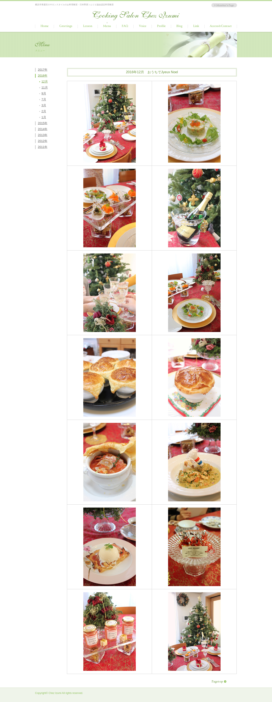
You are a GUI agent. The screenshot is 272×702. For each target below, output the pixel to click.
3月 (43, 105)
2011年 (42, 147)
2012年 (42, 141)
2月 (43, 111)
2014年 (42, 129)
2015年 (42, 123)
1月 (43, 117)
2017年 (42, 69)
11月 (44, 87)
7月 (43, 99)
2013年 (42, 135)
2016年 (42, 75)
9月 (43, 93)
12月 (44, 81)
